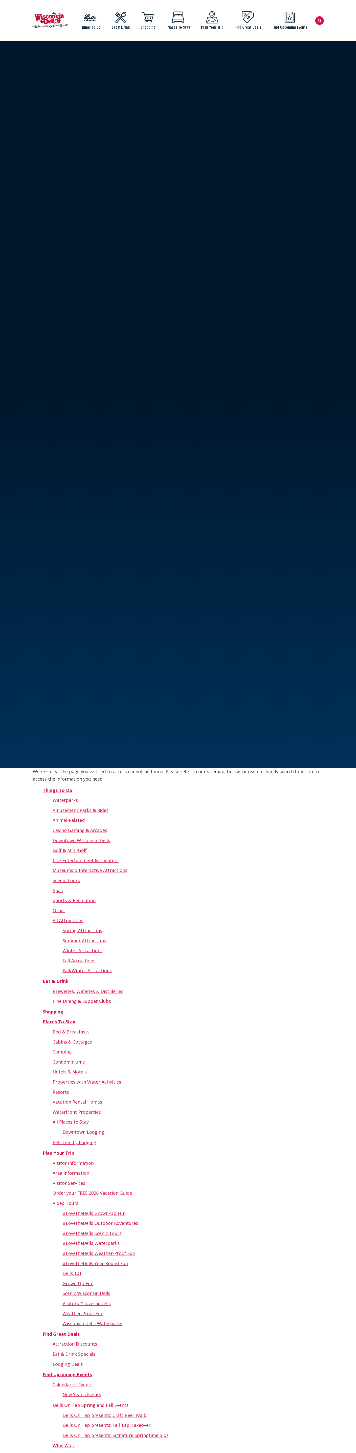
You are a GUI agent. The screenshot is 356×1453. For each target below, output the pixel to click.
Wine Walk (64, 1446)
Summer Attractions (84, 941)
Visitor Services (69, 1183)
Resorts (61, 1092)
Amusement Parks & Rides (81, 810)
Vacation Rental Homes (77, 1102)
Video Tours (65, 1203)
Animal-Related (69, 820)
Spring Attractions (82, 930)
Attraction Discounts (75, 1344)
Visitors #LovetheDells (87, 1303)
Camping (62, 1052)
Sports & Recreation (74, 900)
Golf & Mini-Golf (70, 850)
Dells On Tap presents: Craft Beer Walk (104, 1415)
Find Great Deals (247, 20)
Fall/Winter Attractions (87, 970)
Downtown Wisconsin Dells (81, 840)
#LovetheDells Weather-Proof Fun (99, 1253)
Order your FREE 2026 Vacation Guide (92, 1193)
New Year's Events (82, 1394)
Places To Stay (178, 20)
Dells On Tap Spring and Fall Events (91, 1405)
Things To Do (90, 20)
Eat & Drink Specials (74, 1354)
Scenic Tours (66, 880)
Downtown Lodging (83, 1132)
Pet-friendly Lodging (74, 1142)
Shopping (147, 20)
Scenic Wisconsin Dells (86, 1293)
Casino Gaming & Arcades (80, 830)
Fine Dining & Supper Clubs (82, 1001)
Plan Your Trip (212, 20)
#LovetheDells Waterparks (91, 1243)
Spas (58, 890)
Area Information (71, 1173)
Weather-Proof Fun (83, 1313)
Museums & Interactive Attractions (90, 870)
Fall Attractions (79, 961)
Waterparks (65, 800)
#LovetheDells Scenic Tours (92, 1233)
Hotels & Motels (70, 1072)
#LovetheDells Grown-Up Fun (94, 1213)
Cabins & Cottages (72, 1042)
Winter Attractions (83, 950)
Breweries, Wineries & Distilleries (88, 991)
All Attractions (68, 920)
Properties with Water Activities (87, 1082)
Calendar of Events (72, 1385)
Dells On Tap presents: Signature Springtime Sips (116, 1435)
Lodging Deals (68, 1364)
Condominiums (69, 1062)
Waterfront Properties (77, 1112)
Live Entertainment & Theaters (86, 860)
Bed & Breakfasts (71, 1032)
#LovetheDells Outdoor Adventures (100, 1223)
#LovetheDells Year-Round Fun (95, 1263)
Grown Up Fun (78, 1283)
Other (59, 910)
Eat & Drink (121, 20)
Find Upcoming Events (289, 20)
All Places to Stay (71, 1122)
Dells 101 (72, 1273)
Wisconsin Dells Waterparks (92, 1323)
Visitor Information (73, 1163)
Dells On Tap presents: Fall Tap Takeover (107, 1425)
